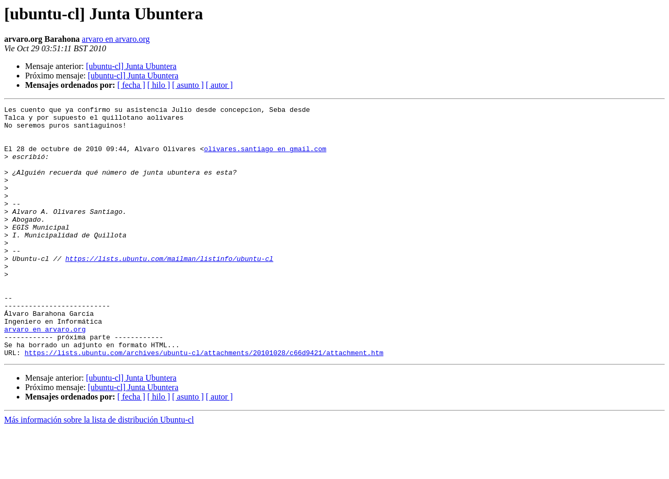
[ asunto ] (187, 85)
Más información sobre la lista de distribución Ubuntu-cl (99, 469)
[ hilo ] (158, 85)
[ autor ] (219, 85)
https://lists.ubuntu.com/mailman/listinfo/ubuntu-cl (169, 289)
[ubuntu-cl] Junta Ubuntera (131, 66)
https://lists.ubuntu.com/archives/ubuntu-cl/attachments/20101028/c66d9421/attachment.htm (204, 402)
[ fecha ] (131, 85)
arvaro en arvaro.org (116, 39)
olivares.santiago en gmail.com (265, 158)
